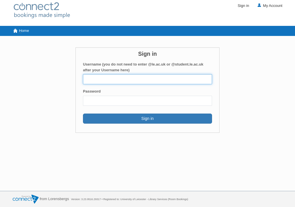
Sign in (243, 5)
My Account (269, 5)
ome (21, 30)
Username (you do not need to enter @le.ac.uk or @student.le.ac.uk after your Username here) (143, 67)
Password (92, 91)
